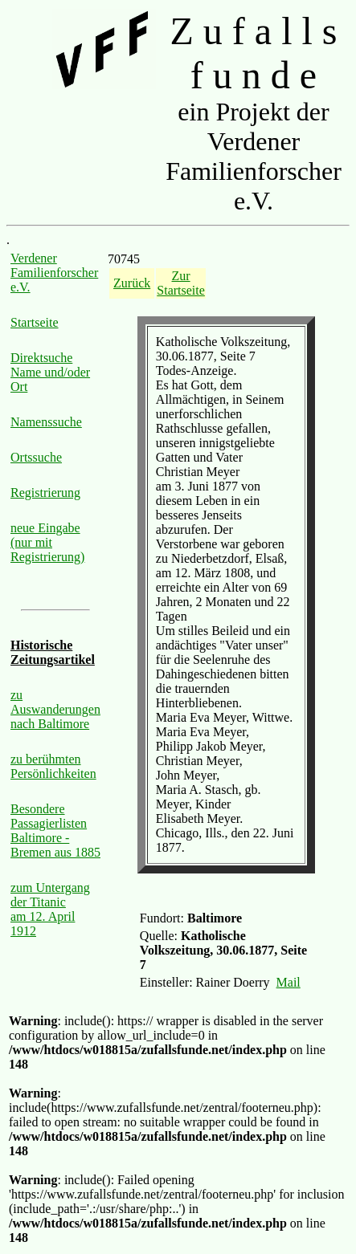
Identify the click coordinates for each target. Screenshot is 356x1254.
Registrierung (45, 492)
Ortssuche (36, 457)
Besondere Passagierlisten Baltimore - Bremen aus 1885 (55, 830)
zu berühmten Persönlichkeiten (53, 766)
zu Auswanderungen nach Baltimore (55, 709)
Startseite (34, 322)
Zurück (131, 283)
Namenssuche (46, 422)
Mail (288, 982)
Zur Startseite (181, 283)
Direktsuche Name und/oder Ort (50, 372)
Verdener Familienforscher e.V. (54, 272)
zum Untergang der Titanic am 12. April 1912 (50, 909)
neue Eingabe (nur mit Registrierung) (47, 542)
